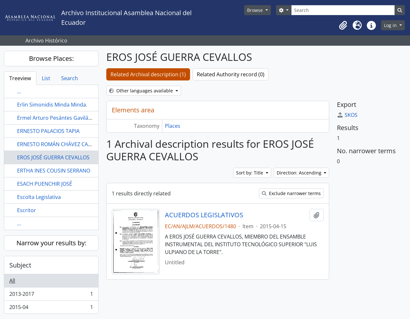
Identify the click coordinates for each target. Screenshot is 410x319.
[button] (343, 25)
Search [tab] (69, 78)
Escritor (26, 210)
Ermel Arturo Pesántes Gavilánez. (57, 117)
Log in (391, 25)
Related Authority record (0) (230, 74)
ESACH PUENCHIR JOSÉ (44, 183)
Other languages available (141, 91)
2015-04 (51, 308)
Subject (20, 265)
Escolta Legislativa (39, 197)
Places (172, 125)
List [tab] (46, 78)
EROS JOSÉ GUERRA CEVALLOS (53, 157)
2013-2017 (51, 295)
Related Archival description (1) (148, 74)
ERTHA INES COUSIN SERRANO (53, 170)
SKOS (347, 114)
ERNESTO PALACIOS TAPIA (48, 131)
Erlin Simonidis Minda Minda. (52, 104)
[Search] (343, 10)
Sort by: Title (250, 173)
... (19, 91)
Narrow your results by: (51, 243)
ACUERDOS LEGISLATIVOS (204, 215)
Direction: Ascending (300, 173)
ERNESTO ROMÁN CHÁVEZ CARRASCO (62, 144)
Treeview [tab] (20, 78)
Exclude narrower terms (291, 193)
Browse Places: (51, 58)
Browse (255, 10)
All (12, 280)
